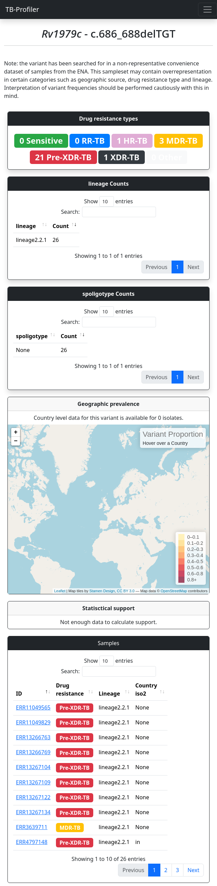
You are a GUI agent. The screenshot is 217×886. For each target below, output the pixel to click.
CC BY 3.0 (126, 591)
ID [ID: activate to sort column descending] (19, 685)
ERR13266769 (33, 744)
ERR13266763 (33, 729)
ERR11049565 (33, 699)
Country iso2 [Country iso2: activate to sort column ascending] (165, 685)
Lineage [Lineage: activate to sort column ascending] (122, 685)
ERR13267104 (33, 759)
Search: (108, 212)
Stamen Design (102, 591)
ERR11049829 (33, 714)
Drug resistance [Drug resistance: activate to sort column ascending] (77, 685)
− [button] (16, 441)
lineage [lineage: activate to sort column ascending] (26, 226)
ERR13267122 (33, 789)
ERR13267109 (33, 774)
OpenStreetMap (174, 591)
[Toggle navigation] (207, 9)
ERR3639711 (31, 819)
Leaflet (59, 591)
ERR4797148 (31, 834)
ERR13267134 (33, 804)
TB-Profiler (22, 9)
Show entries (108, 201)
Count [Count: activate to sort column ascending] (61, 226)
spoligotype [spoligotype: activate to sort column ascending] (32, 336)
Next (193, 862)
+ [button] (16, 432)
